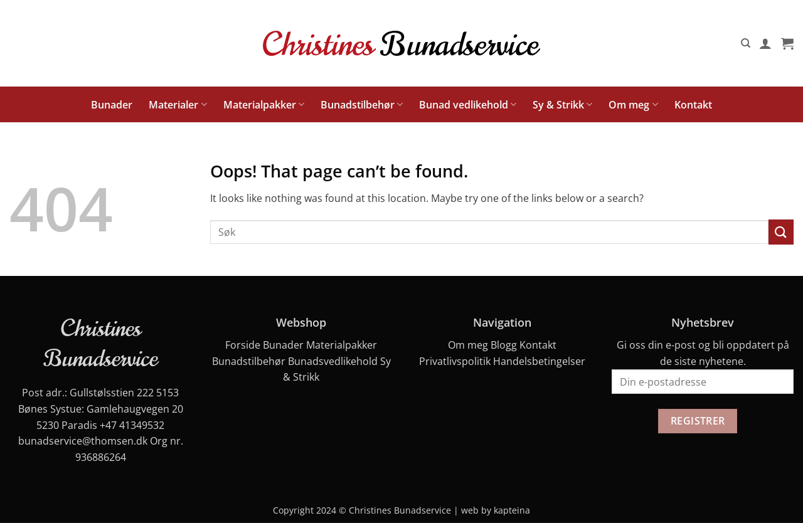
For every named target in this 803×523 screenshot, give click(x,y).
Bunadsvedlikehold (333, 361)
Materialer (177, 105)
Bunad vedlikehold (467, 105)
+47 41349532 (132, 425)
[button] (765, 43)
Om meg (633, 105)
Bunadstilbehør (362, 105)
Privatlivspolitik (455, 361)
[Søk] (745, 43)
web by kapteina (495, 510)
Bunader (111, 105)
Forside (242, 345)
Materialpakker (263, 105)
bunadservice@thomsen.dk (82, 441)
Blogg (504, 345)
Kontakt (693, 105)
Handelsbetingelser (539, 361)
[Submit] (781, 231)
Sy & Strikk (562, 105)
